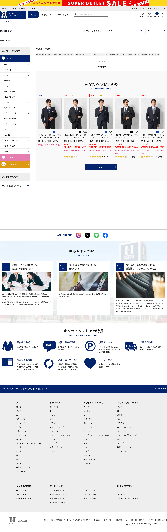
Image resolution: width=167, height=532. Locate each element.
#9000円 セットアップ (66, 54)
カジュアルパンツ (10, 124)
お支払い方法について (58, 494)
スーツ (6, 64)
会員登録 (22, 8)
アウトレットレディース (129, 402)
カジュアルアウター (11, 113)
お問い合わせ (160, 8)
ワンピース (54, 431)
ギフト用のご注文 (91, 490)
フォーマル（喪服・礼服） (60, 435)
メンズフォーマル (10, 108)
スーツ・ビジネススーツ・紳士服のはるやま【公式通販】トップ (23, 389)
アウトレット (63, 14)
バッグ (6, 129)
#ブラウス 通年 (154, 54)
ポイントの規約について (93, 494)
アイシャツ (7, 86)
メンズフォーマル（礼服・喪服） (29, 443)
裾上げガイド (21, 490)
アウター (19, 447)
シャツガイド (21, 494)
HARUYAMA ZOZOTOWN (127, 498)
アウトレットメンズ (93, 402)
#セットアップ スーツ (83, 54)
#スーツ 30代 (142, 54)
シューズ (7, 135)
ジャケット (7, 70)
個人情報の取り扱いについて (79, 520)
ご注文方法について (58, 490)
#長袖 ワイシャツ (98, 54)
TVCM (135, 8)
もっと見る (101, 61)
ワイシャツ (20, 427)
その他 (6, 151)
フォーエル (121, 494)
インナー (19, 451)
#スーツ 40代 (110, 54)
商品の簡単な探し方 (58, 502)
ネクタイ (7, 102)
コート (6, 75)
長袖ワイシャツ (9, 91)
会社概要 (118, 520)
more (101, 167)
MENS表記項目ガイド (24, 498)
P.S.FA (119, 490)
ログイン (31, 8)
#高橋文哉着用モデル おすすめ (46, 54)
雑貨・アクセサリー (11, 140)
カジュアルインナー (11, 118)
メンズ (33, 14)
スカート (53, 419)
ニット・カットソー (58, 427)
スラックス (8, 80)
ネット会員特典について (93, 498)
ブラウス (53, 423)
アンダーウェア (9, 146)
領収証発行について (58, 498)
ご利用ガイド (146, 8)
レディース (46, 14)
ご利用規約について (58, 520)
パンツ (19, 455)
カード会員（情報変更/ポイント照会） (140, 520)
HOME (45, 520)
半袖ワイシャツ (9, 97)
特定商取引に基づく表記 (103, 520)
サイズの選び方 (23, 486)
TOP (3, 21)
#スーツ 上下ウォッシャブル (126, 54)
